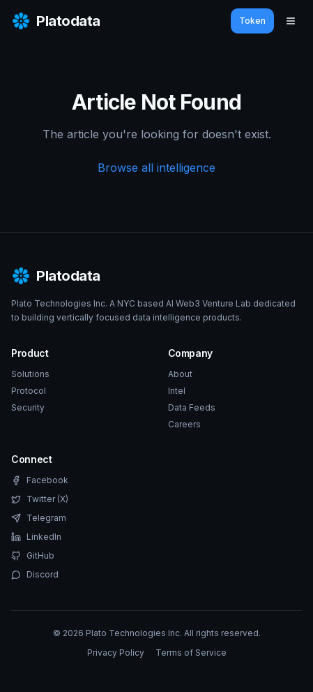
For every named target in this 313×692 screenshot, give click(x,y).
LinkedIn (36, 536)
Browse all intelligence (156, 168)
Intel (176, 390)
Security (28, 407)
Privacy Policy (115, 652)
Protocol (28, 390)
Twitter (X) (39, 499)
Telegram (38, 518)
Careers (184, 424)
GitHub (32, 555)
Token (252, 20)
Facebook (39, 480)
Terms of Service (191, 652)
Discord (35, 574)
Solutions (30, 374)
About (180, 374)
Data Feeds (191, 407)
